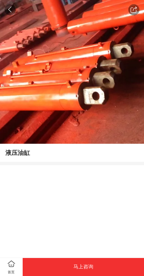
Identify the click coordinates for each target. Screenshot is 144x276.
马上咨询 (83, 266)
